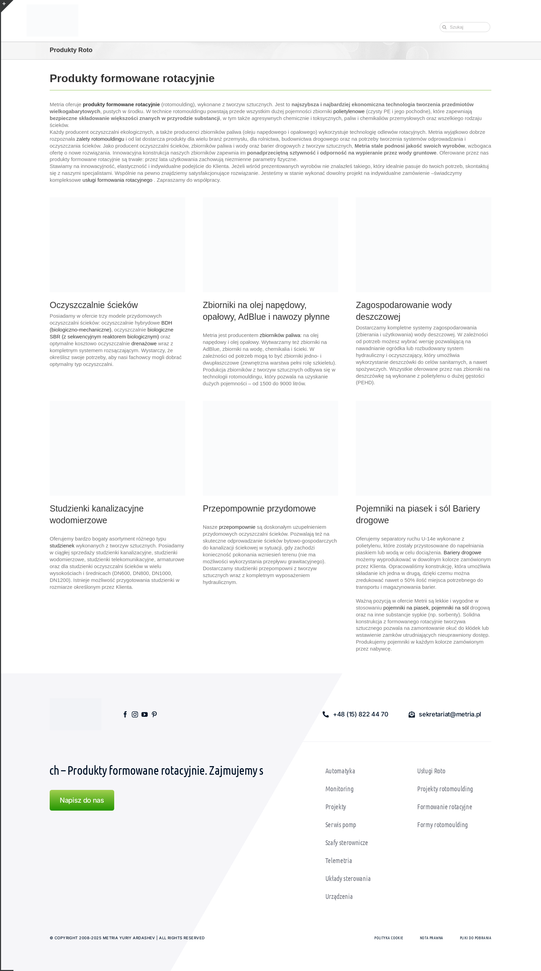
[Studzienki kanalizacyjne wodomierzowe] (117, 403)
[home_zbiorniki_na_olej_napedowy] (270, 200)
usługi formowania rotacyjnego (117, 180)
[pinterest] (154, 714)
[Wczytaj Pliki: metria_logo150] (52, 7)
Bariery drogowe (462, 552)
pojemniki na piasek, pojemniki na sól (426, 608)
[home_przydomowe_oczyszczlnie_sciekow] (117, 200)
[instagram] (135, 714)
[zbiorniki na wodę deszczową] (423, 200)
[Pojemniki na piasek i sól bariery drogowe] (423, 403)
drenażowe (144, 343)
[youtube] (144, 714)
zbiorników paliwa (280, 335)
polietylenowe (349, 111)
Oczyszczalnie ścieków (94, 305)
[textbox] (270, 311)
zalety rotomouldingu (100, 139)
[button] (356, 714)
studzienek (62, 545)
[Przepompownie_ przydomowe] (270, 403)
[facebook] (125, 714)
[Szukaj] (465, 27)
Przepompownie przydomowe (259, 508)
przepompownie (237, 527)
